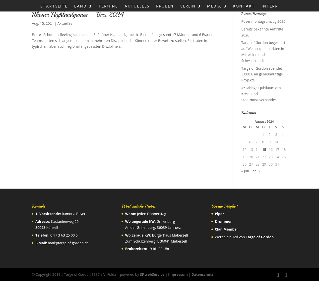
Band (80, 6)
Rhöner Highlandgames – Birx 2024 (78, 14)
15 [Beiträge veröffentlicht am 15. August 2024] (264, 149)
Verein (187, 6)
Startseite (53, 6)
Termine (108, 6)
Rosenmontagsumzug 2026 (263, 21)
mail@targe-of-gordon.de (68, 243)
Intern (270, 6)
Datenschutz (202, 274)
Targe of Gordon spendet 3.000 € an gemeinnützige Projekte (262, 74)
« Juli (245, 171)
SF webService (152, 274)
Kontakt (244, 6)
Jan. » (256, 171)
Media (214, 6)
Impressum (178, 274)
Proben (165, 6)
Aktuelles (137, 6)
